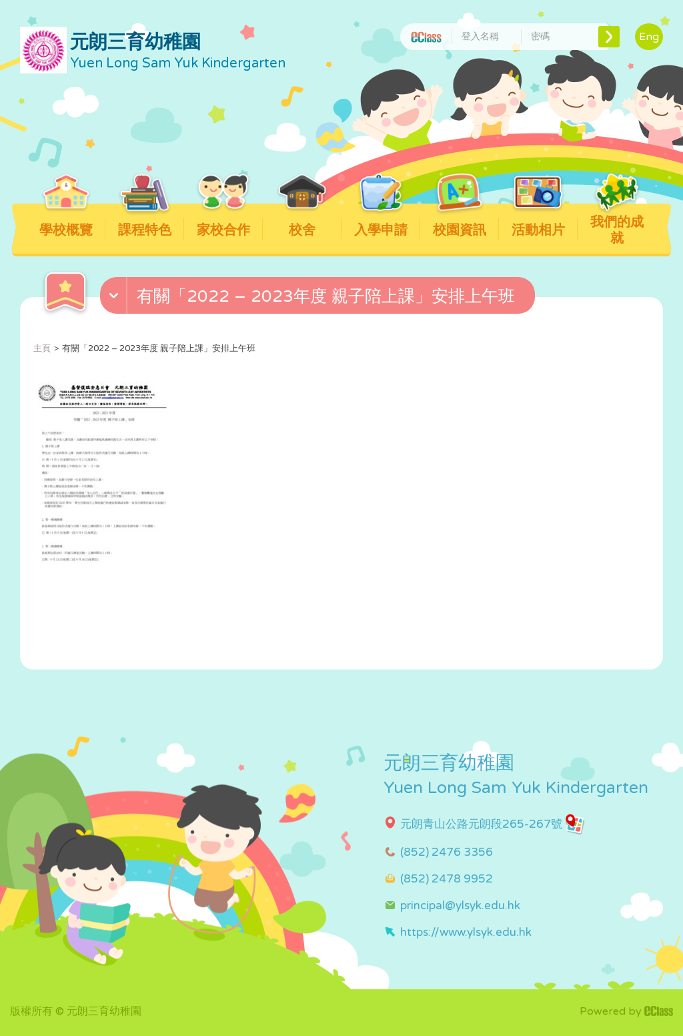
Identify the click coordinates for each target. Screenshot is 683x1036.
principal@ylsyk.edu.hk (460, 905)
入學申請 (381, 221)
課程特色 (145, 221)
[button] (319, 298)
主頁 (42, 348)
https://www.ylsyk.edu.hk (466, 932)
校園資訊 (460, 221)
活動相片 (538, 221)
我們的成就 (617, 225)
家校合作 (223, 221)
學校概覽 (66, 221)
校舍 (302, 221)
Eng (649, 36)
